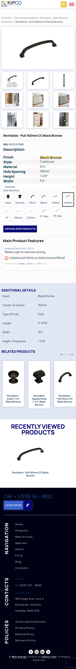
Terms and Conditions (30, 621)
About (19, 549)
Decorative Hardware (26, 17)
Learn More (13, 505)
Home (19, 524)
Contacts (21, 568)
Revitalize (46, 17)
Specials (21, 543)
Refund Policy (24, 634)
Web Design (19, 656)
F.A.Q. (19, 555)
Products (6, 17)
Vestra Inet (49, 656)
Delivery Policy (25, 640)
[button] (63, 354)
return (30, 264)
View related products (20, 228)
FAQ (39, 264)
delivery (22, 264)
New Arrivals (24, 536)
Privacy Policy (25, 628)
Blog (18, 561)
